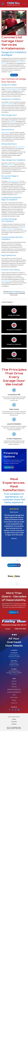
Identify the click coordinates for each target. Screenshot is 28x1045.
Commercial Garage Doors (14, 692)
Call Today (14, 75)
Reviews (14, 700)
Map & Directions (14, 658)
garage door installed (7, 103)
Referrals (14, 684)
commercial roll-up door (14, 181)
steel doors (13, 121)
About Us (14, 681)
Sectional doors (5, 132)
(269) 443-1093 (20, 629)
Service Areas (14, 697)
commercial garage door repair (13, 89)
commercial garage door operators (13, 228)
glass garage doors (9, 164)
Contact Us (14, 703)
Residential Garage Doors (14, 689)
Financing (14, 686)
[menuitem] (14, 719)
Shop (14, 695)
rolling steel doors (20, 147)
